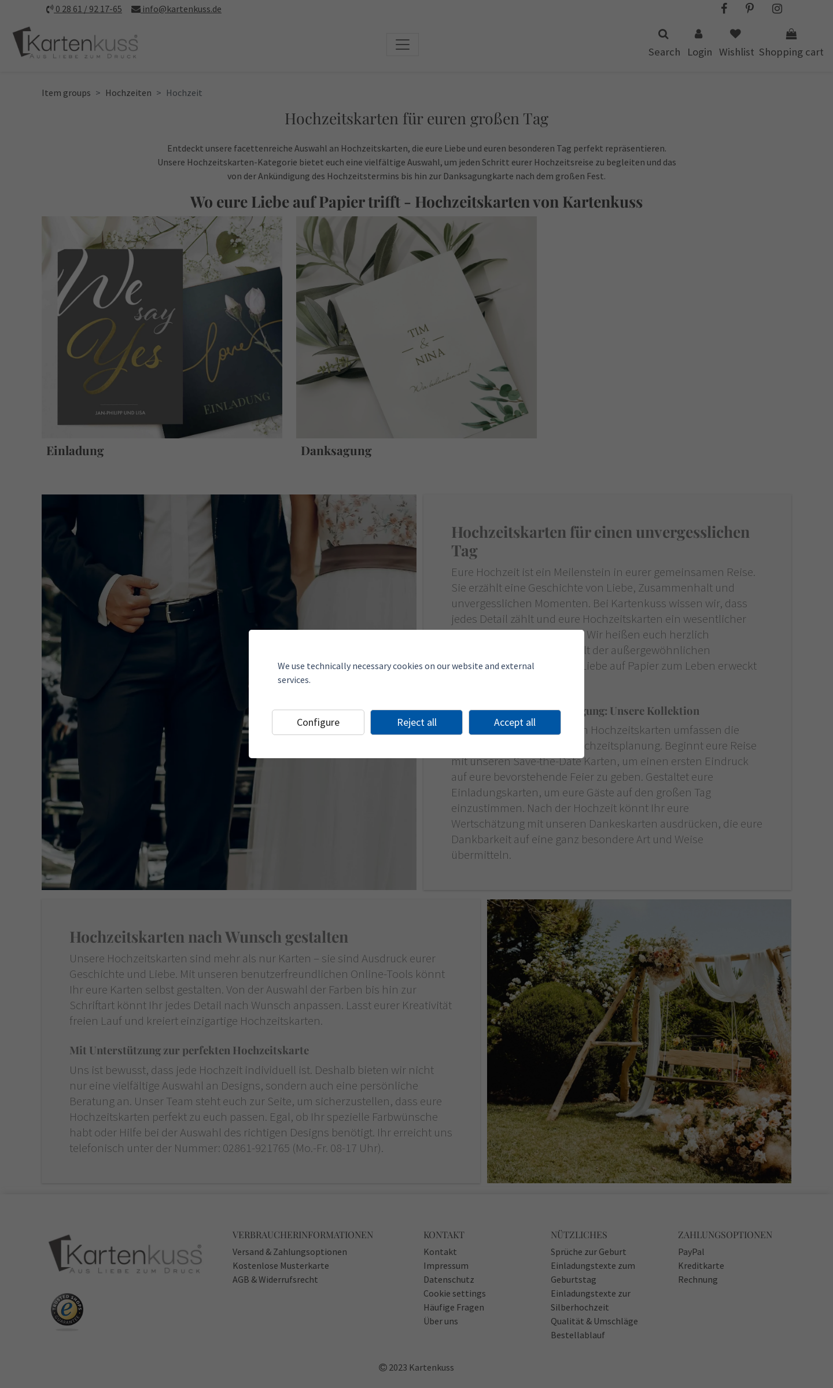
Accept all (515, 722)
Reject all (417, 722)
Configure (318, 722)
